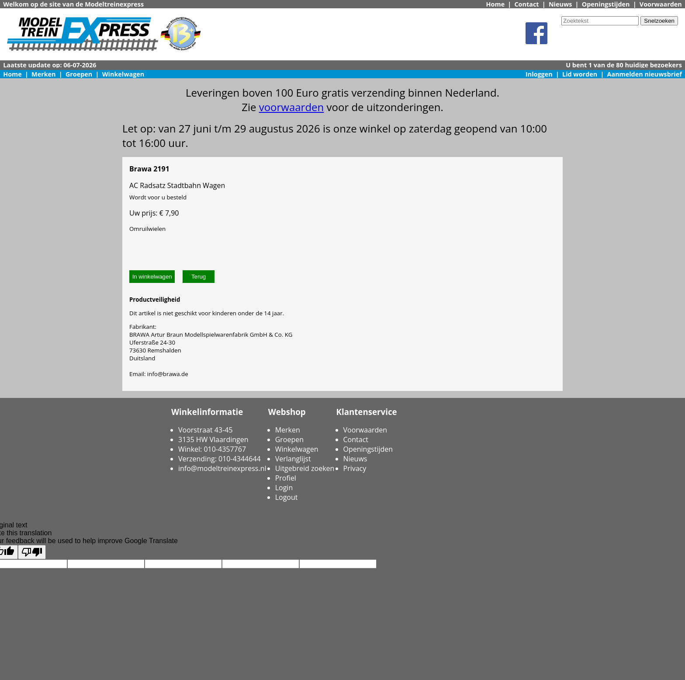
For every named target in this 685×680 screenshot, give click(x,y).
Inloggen (539, 74)
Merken (43, 74)
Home (495, 4)
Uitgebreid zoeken (305, 468)
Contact (526, 4)
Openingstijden (606, 4)
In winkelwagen (152, 276)
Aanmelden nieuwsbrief (644, 74)
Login (284, 487)
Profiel (285, 478)
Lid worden (579, 74)
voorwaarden (291, 107)
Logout (286, 497)
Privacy (355, 468)
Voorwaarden (661, 4)
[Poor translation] (32, 552)
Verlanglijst (293, 459)
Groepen (79, 74)
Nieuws (560, 4)
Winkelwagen (123, 74)
